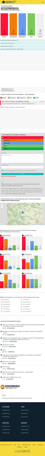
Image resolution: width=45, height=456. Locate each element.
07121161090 (24, 416)
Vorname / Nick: (22, 166)
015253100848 (25, 429)
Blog (15, 444)
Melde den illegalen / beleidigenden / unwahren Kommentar (12, 107)
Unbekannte (6, 143)
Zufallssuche (19, 447)
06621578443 (24, 413)
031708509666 (6, 429)
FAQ (19, 444)
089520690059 (13, 341)
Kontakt (25, 447)
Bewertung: (22, 157)
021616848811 (11, 374)
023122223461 (12, 358)
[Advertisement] (22, 61)
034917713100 (11, 368)
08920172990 (12, 346)
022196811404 (11, 334)
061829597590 (25, 432)
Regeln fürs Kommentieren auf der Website (15, 193)
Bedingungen (11, 170)
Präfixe (34, 444)
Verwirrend (6, 140)
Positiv (4, 148)
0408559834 (11, 351)
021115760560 (11, 328)
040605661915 (6, 410)
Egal (4, 146)
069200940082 (11, 363)
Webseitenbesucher (26, 444)
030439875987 (6, 432)
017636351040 (9, 379)
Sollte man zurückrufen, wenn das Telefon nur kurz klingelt (17, 398)
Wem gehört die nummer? (6, 444)
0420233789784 (25, 410)
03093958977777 (25, 426)
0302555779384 (6, 426)
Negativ (5, 137)
